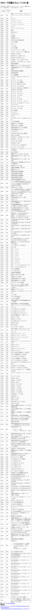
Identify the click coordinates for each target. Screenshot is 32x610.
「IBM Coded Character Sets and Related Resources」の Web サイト (15, 608)
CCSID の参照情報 (10, 603)
